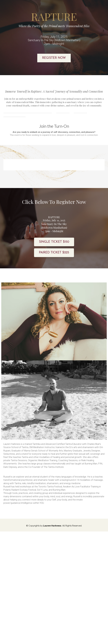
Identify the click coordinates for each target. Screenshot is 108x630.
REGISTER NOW (54, 58)
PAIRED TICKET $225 (54, 297)
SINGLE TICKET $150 (54, 286)
